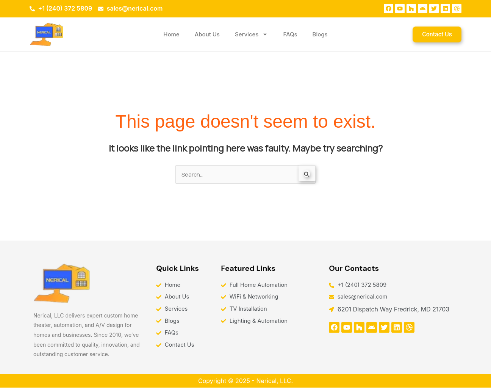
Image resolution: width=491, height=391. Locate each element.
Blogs (320, 34)
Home (171, 34)
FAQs (290, 34)
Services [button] (251, 34)
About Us (207, 34)
